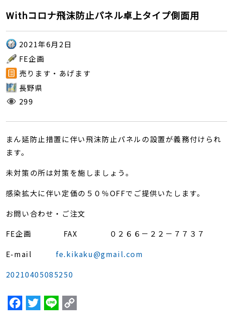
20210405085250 (39, 274)
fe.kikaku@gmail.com (99, 253)
